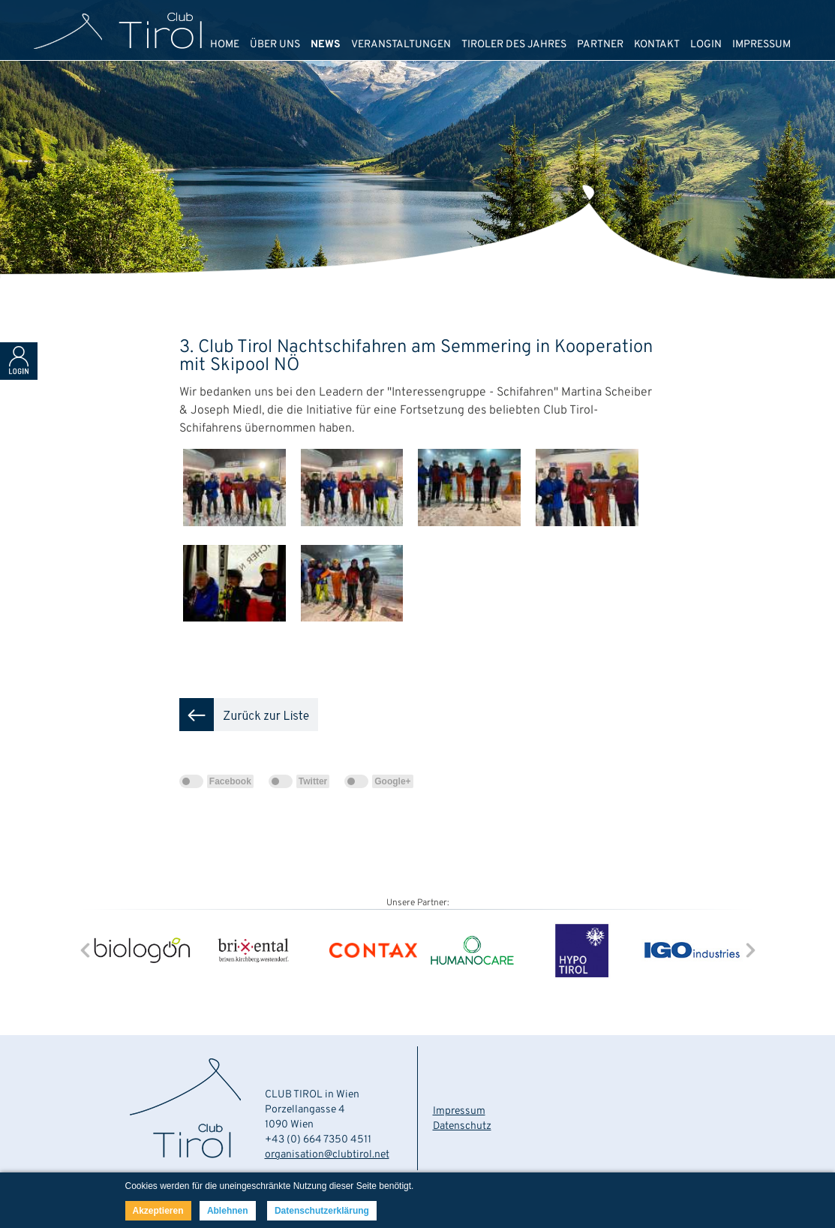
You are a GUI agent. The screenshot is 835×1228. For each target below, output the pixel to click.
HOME (224, 44)
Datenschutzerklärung (322, 1210)
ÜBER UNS (275, 44)
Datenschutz (462, 1126)
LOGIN (706, 44)
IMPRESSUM (761, 44)
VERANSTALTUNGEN (401, 44)
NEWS (326, 44)
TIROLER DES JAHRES (513, 44)
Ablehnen (227, 1210)
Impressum (459, 1111)
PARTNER (600, 44)
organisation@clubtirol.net (327, 1154)
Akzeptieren (158, 1210)
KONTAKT (657, 44)
